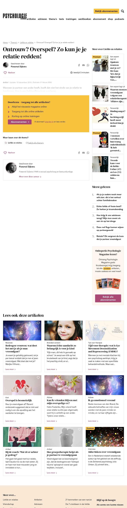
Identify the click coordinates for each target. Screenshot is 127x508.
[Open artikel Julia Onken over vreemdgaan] (105, 451)
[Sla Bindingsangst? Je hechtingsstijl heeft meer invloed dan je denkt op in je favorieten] (105, 109)
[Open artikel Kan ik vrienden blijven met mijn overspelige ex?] (63, 399)
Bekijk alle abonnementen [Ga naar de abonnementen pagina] (108, 298)
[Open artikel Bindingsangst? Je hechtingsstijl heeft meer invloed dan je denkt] (107, 117)
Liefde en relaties (26, 43)
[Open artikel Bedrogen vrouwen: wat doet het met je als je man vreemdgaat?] (22, 346)
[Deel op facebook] (79, 65)
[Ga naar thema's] (53, 19)
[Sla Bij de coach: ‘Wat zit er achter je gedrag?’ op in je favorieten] (38, 429)
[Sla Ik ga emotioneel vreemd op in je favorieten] (121, 377)
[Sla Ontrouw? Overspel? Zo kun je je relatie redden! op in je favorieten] (9, 73)
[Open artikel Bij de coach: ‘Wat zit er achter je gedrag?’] (22, 451)
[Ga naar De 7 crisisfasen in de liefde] (78, 504)
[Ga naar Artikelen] (38, 500)
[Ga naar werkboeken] (84, 19)
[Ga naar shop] (110, 19)
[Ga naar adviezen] (42, 19)
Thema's (14, 43)
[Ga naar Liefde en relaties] (10, 500)
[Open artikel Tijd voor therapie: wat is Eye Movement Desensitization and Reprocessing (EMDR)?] (105, 346)
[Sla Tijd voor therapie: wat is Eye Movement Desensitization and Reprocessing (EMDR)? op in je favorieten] (121, 323)
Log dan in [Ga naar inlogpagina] (49, 122)
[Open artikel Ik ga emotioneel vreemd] (105, 399)
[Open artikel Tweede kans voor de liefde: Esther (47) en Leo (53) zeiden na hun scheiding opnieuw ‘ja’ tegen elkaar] (107, 168)
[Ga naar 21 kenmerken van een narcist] (79, 500)
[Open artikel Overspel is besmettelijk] (22, 399)
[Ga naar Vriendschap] (8, 504)
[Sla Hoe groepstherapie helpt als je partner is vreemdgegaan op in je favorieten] (79, 429)
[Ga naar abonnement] (99, 19)
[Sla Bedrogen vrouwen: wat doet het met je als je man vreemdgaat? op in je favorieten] (38, 323)
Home (5, 43)
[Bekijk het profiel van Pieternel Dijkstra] (15, 65)
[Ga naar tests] (61, 19)
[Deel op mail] (83, 65)
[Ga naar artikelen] (31, 19)
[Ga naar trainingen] (71, 19)
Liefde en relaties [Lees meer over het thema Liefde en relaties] (15, 143)
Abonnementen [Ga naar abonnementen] (19, 122)
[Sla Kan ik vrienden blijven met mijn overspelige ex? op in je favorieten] (79, 377)
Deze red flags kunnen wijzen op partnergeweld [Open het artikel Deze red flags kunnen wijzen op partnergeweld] (110, 228)
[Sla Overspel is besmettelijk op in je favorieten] (38, 377)
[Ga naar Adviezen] (38, 504)
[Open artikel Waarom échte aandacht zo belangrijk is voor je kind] (63, 346)
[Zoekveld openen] (122, 11)
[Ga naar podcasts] (119, 19)
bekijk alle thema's (35, 143)
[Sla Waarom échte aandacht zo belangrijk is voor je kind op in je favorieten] (79, 323)
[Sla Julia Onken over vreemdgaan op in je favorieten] (121, 429)
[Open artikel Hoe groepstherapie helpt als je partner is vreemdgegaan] (63, 451)
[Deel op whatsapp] (88, 65)
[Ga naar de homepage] (15, 16)
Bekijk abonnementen (106, 11)
